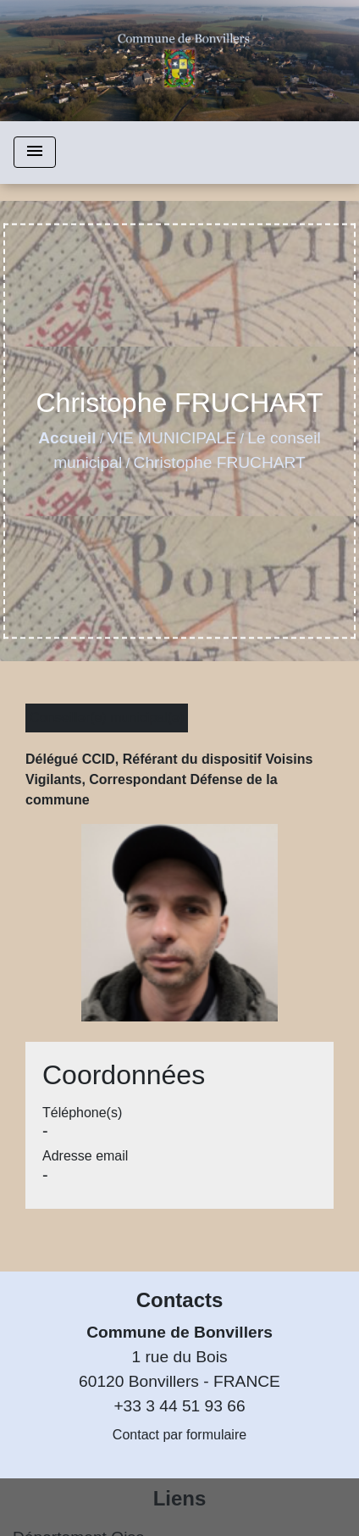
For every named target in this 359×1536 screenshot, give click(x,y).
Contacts (180, 1299)
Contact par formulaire (179, 1434)
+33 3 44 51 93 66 (179, 1406)
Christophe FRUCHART (220, 462)
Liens (180, 1498)
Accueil (67, 438)
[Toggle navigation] (35, 152)
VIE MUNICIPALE (172, 438)
